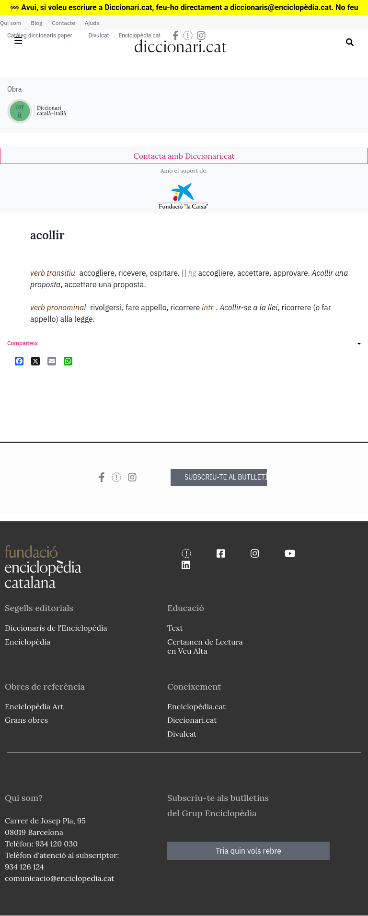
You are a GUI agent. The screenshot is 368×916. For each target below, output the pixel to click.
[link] (184, 156)
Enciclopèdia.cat (139, 35)
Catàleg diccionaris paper (39, 35)
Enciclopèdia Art (34, 706)
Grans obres (26, 720)
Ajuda (92, 22)
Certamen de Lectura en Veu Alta (205, 646)
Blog (36, 22)
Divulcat (99, 35)
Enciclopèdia (27, 641)
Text (175, 628)
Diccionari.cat (192, 720)
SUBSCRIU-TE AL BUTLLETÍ (225, 477)
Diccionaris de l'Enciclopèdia (56, 628)
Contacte (63, 22)
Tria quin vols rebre (248, 851)
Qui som (10, 22)
